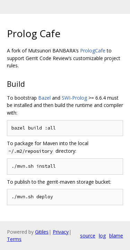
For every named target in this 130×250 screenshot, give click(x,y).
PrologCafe (92, 50)
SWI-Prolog (74, 97)
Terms (14, 239)
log (102, 235)
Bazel (44, 97)
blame (116, 235)
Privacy (61, 231)
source (87, 235)
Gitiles (42, 231)
